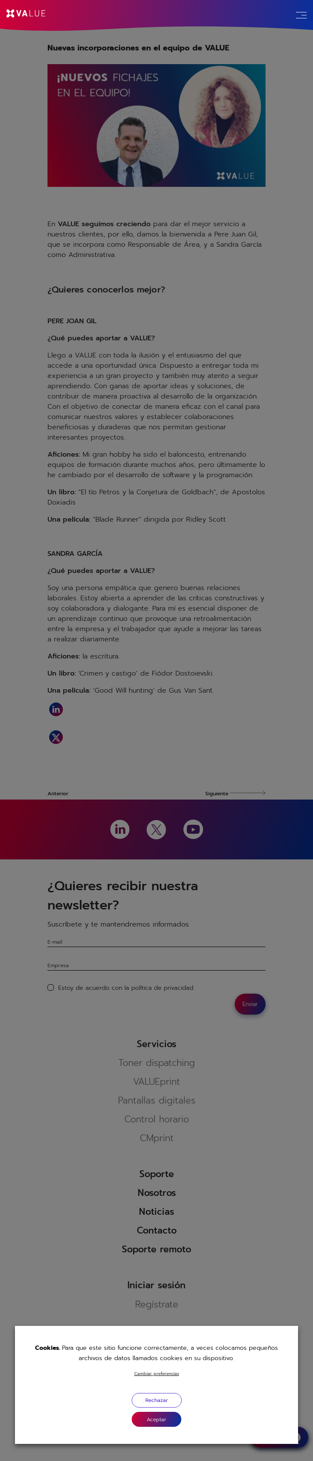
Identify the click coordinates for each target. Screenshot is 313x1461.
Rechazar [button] (156, 1400)
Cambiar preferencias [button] (156, 1373)
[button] (156, 1419)
